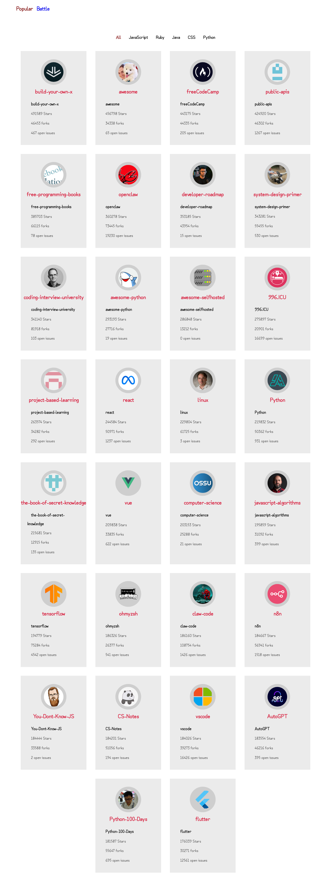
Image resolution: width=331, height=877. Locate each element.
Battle (43, 8)
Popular (24, 8)
